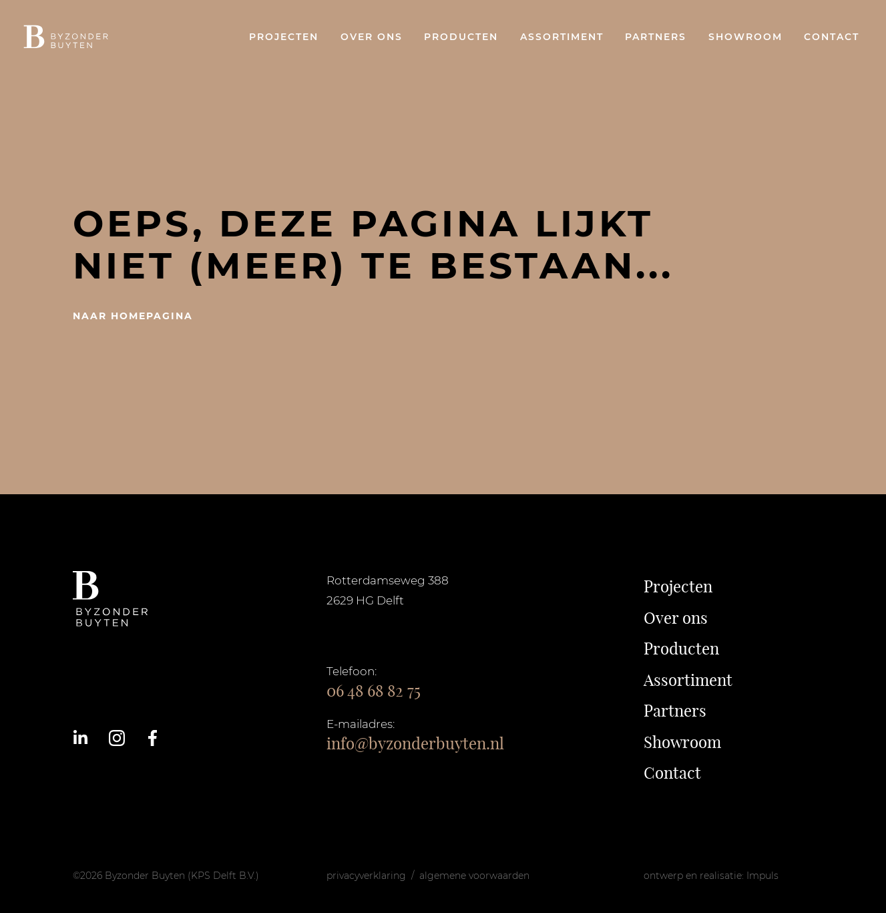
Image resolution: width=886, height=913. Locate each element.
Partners (655, 37)
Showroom (745, 37)
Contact (831, 37)
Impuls (762, 876)
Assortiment (562, 37)
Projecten (283, 37)
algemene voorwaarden (474, 876)
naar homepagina (133, 316)
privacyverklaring (366, 876)
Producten (461, 37)
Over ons (372, 37)
